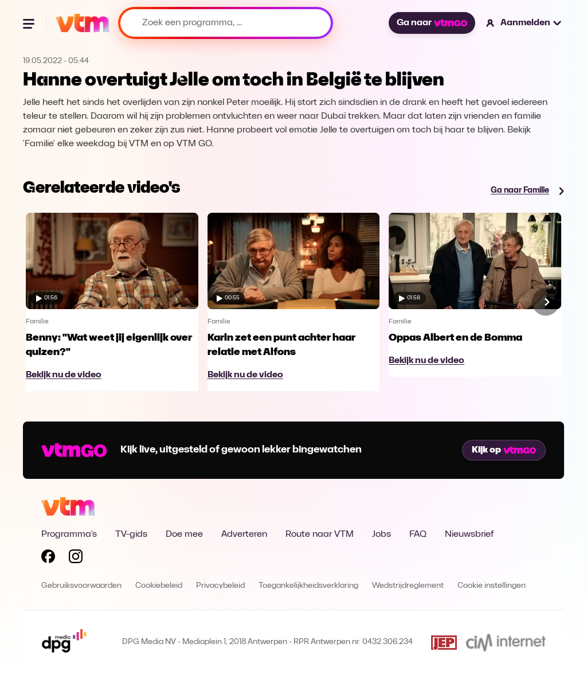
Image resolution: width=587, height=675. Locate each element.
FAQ (417, 534)
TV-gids (131, 534)
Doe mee (184, 534)
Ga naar (432, 23)
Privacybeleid (220, 586)
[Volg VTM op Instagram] (76, 558)
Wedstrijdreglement (408, 586)
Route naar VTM (319, 534)
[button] (524, 23)
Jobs (381, 534)
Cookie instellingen (491, 586)
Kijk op (504, 450)
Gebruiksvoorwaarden (81, 586)
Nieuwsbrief (469, 534)
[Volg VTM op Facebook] (48, 558)
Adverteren (244, 534)
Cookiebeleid (158, 586)
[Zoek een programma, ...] (225, 23)
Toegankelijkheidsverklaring (308, 586)
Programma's (69, 534)
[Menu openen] (30, 23)
